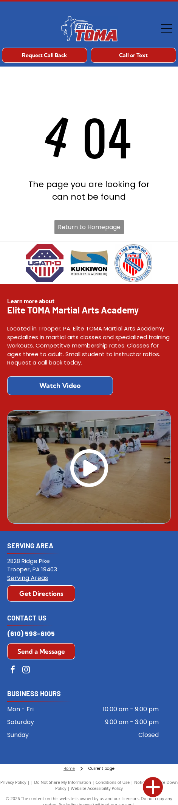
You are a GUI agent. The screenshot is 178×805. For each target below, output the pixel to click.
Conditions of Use (113, 782)
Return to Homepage (89, 227)
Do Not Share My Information (62, 782)
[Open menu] (166, 28)
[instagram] (26, 670)
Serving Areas (27, 578)
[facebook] (13, 670)
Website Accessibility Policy (97, 788)
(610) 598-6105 (31, 634)
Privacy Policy (13, 782)
